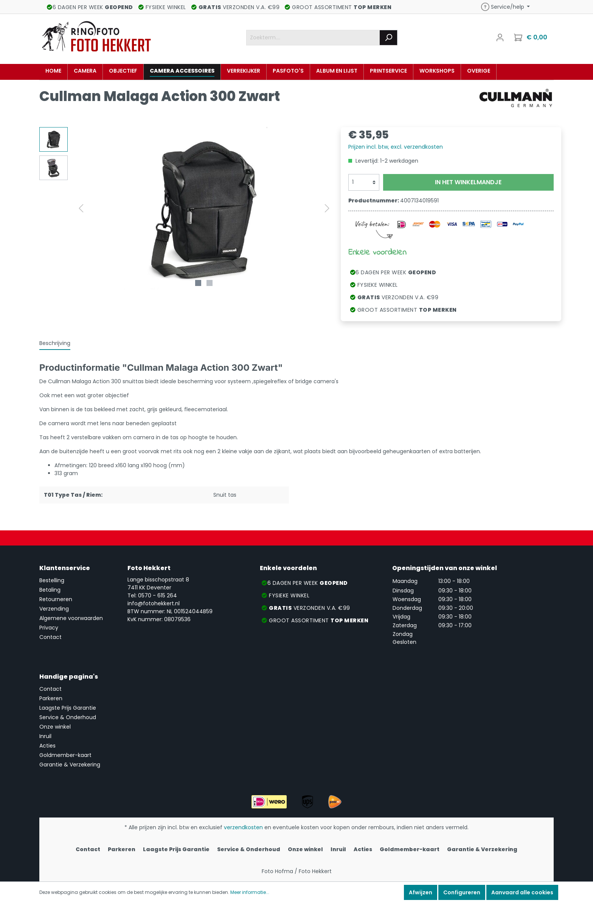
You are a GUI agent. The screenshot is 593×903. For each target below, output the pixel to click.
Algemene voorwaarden (71, 618)
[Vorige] (81, 208)
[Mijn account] (500, 37)
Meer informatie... (249, 892)
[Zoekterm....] (313, 37)
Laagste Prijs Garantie (67, 708)
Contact (50, 637)
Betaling (50, 590)
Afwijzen (420, 892)
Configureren (461, 892)
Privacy (48, 627)
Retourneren (55, 599)
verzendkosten (243, 827)
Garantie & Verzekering (69, 764)
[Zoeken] (388, 37)
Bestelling (51, 580)
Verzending (54, 608)
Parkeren (50, 698)
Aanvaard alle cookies (522, 892)
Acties (47, 745)
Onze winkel (55, 726)
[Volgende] (327, 208)
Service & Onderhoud (67, 717)
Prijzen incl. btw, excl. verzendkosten (395, 147)
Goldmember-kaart (65, 755)
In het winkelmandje (468, 182)
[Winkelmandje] (531, 37)
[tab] (54, 343)
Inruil (45, 736)
